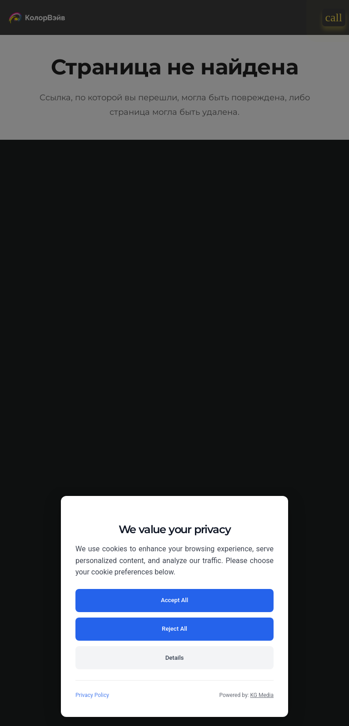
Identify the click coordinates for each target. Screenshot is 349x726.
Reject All (225, 625)
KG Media (262, 695)
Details (174, 656)
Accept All (123, 625)
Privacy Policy (92, 695)
